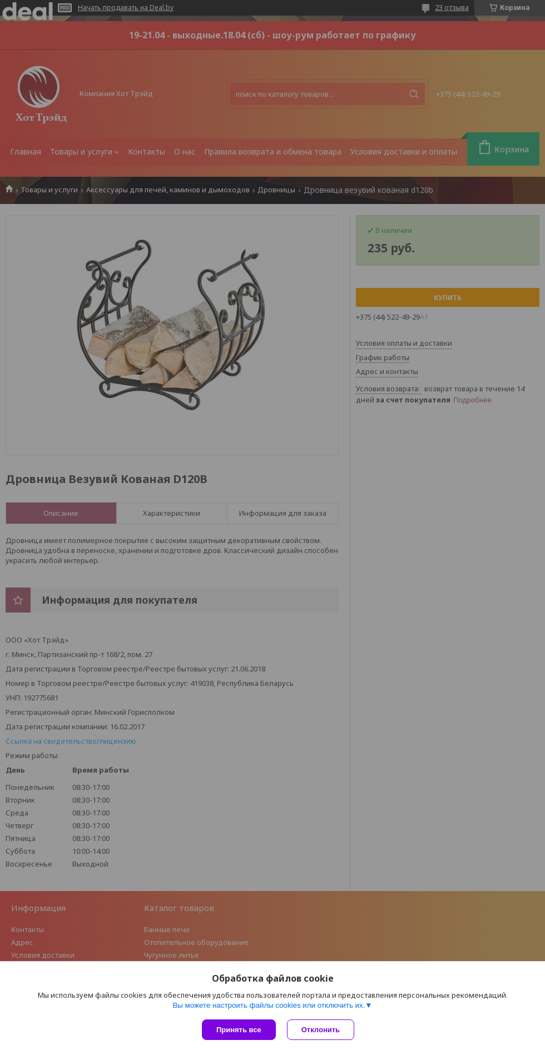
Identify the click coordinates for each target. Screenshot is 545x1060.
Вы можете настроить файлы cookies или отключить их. (268, 1005)
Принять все (238, 1030)
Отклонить (320, 1030)
